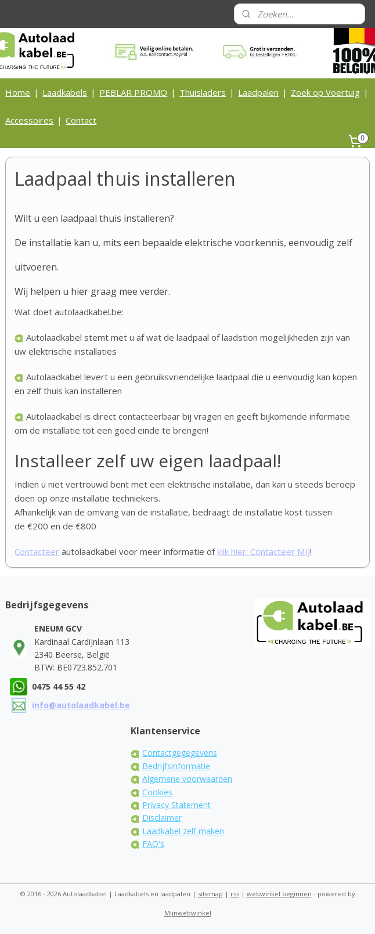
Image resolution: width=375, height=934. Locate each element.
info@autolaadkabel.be (81, 705)
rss (234, 893)
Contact (81, 120)
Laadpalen (258, 92)
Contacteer (37, 551)
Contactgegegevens (179, 752)
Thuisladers (202, 92)
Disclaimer (162, 817)
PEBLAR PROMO (133, 92)
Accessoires (29, 120)
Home (17, 92)
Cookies (157, 792)
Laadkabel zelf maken (183, 830)
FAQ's (153, 843)
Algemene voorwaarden (187, 778)
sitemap (210, 893)
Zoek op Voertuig (325, 92)
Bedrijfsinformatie (176, 765)
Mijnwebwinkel (187, 912)
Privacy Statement (176, 804)
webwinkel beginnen (279, 893)
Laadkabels (64, 92)
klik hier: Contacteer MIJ (263, 551)
